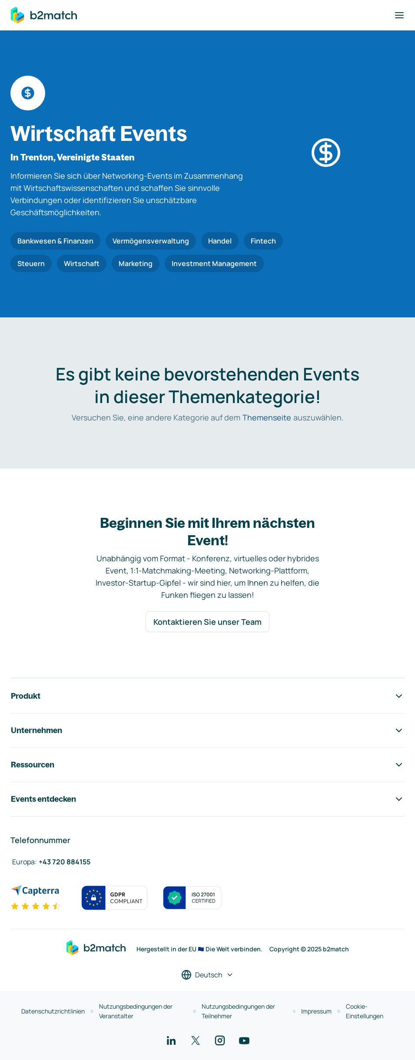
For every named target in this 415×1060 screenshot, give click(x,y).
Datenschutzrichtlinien (53, 1011)
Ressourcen (207, 765)
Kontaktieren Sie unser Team (207, 622)
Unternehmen (207, 730)
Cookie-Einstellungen (364, 1011)
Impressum (316, 1011)
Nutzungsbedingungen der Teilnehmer (238, 1011)
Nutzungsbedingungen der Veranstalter (136, 1011)
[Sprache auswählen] (207, 974)
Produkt (207, 696)
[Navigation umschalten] (399, 15)
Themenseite (266, 417)
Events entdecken (207, 799)
